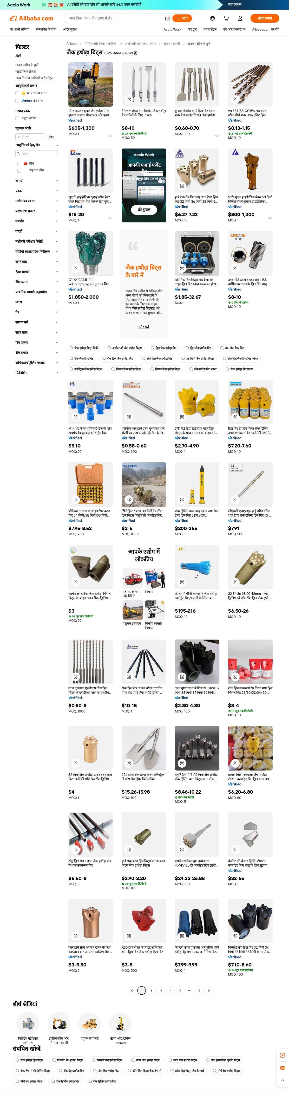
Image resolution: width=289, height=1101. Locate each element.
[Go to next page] (209, 990)
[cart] (227, 19)
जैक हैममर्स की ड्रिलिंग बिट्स (223, 1060)
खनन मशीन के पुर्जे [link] (198, 43)
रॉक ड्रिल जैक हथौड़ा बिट (117, 359)
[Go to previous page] (132, 990)
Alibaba (71, 43)
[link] (282, 1055)
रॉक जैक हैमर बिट (232, 348)
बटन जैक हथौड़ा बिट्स (145, 1060)
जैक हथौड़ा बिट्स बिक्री (84, 348)
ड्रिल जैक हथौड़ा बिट (163, 348)
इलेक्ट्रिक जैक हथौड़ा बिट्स (86, 369)
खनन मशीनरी (171, 43)
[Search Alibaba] (115, 18)
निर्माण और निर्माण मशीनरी (101, 43)
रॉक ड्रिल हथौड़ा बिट (71, 1071)
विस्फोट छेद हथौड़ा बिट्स (67, 1060)
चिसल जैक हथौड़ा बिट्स (126, 369)
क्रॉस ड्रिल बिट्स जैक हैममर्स (144, 1071)
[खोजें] (182, 18)
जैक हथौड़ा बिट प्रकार (203, 369)
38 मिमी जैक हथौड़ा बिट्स (197, 359)
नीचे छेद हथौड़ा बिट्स (226, 1071)
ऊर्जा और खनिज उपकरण (140, 43)
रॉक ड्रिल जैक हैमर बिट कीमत (240, 359)
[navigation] (37, 518)
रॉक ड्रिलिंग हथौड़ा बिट (65, 1081)
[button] (168, 18)
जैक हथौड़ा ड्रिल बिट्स (29, 1060)
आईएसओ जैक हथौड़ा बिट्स (124, 348)
